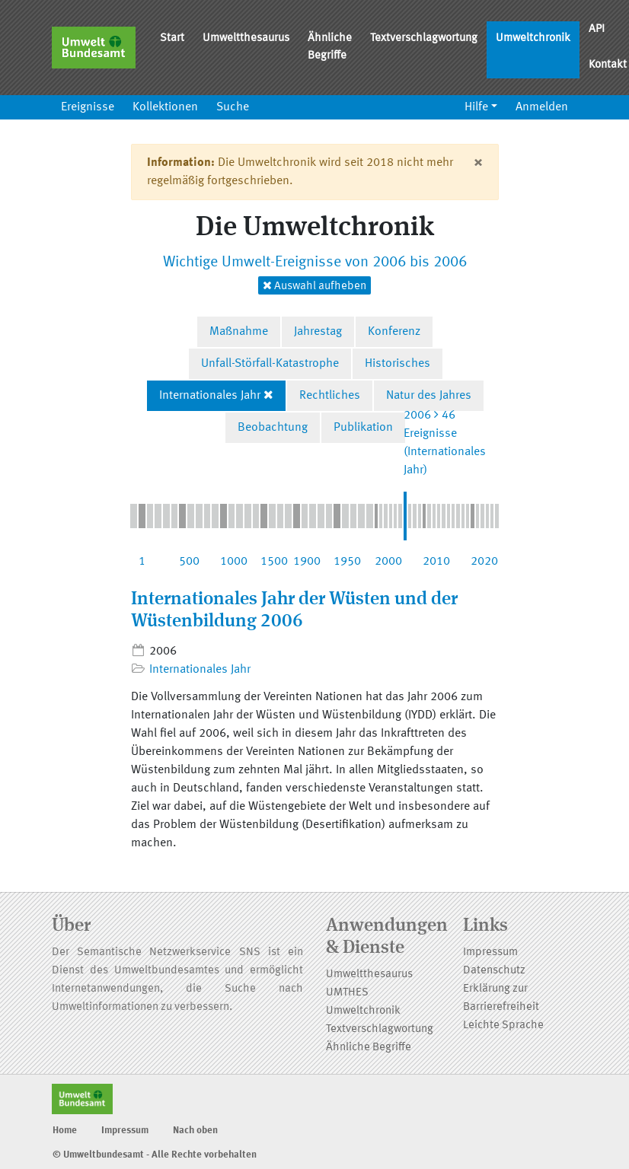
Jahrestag (318, 332)
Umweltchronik (533, 38)
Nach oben (195, 1131)
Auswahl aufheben (314, 285)
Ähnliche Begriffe (330, 47)
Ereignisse (87, 107)
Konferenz (394, 332)
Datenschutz (494, 970)
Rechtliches (329, 396)
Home (65, 1131)
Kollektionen (165, 107)
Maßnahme (238, 332)
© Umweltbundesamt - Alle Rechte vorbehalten (155, 1155)
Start (172, 38)
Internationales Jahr (209, 396)
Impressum (490, 952)
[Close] (478, 163)
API (597, 29)
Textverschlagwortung (423, 38)
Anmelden (542, 107)
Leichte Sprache (503, 1025)
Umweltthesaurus (246, 38)
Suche (232, 107)
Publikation (363, 428)
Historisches (397, 364)
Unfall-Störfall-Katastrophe (270, 364)
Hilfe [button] (476, 107)
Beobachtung (273, 428)
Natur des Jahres (428, 396)
